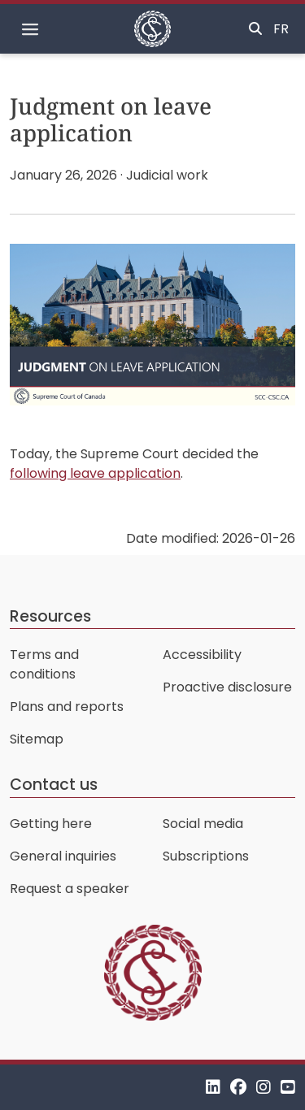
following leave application (95, 473)
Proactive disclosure (227, 687)
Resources (50, 616)
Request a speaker (69, 888)
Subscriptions (206, 856)
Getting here (51, 823)
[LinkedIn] (213, 1086)
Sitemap (36, 739)
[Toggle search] (255, 29)
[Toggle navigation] (30, 29)
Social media (203, 823)
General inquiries (63, 856)
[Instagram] (263, 1086)
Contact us (54, 785)
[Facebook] (238, 1086)
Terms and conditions (44, 664)
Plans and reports (67, 706)
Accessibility (202, 654)
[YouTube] (288, 1086)
